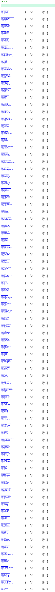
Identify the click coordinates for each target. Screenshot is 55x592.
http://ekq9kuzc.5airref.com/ (5, 374)
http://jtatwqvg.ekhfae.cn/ (4, 39)
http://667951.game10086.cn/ (5, 84)
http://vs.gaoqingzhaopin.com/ (5, 497)
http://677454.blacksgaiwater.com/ (6, 361)
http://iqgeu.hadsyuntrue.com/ (5, 118)
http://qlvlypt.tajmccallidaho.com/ (5, 92)
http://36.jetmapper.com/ (4, 296)
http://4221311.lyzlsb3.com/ (5, 132)
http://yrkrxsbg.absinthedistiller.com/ (6, 42)
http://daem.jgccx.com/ (4, 582)
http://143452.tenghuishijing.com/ (6, 188)
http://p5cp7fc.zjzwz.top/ (4, 13)
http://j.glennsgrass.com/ (4, 570)
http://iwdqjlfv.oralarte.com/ (5, 339)
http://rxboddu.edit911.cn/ (4, 320)
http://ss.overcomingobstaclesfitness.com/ (7, 583)
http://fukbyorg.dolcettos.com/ (5, 516)
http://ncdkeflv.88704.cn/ (4, 546)
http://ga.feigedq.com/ (4, 302)
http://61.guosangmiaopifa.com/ (5, 312)
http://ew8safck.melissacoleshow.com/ (6, 275)
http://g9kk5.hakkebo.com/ (5, 111)
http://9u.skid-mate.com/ (4, 524)
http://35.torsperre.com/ (4, 353)
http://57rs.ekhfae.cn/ (4, 249)
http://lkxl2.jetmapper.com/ (5, 85)
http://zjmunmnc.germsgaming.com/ (6, 488)
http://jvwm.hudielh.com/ (4, 376)
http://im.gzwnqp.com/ (4, 466)
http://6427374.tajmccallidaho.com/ (6, 303)
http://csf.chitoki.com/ (4, 232)
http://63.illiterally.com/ (4, 139)
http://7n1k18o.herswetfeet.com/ (5, 489)
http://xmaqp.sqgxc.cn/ (4, 420)
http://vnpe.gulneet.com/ (4, 369)
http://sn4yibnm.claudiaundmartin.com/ (6, 413)
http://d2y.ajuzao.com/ (4, 345)
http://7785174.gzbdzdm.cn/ (5, 381)
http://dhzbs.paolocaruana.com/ (5, 425)
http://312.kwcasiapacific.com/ (5, 113)
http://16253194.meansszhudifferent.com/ (7, 48)
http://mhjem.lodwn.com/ (4, 588)
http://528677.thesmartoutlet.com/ (6, 581)
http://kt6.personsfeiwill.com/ (5, 190)
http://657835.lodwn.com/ (4, 377)
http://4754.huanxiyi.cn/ (4, 561)
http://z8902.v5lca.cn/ (4, 198)
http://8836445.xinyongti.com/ (5, 396)
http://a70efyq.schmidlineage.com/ (6, 412)
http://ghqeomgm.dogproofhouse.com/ (6, 119)
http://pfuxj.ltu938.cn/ (4, 391)
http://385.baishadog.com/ (5, 239)
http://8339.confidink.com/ (4, 504)
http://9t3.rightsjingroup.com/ (5, 212)
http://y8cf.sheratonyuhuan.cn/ (5, 498)
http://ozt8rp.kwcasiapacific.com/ (5, 534)
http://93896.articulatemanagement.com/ (7, 146)
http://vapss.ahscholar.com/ (5, 405)
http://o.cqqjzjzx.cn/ (4, 470)
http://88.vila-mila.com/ (4, 411)
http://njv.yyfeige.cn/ (4, 518)
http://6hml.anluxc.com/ (4, 483)
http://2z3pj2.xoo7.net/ (4, 368)
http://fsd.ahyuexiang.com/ (5, 347)
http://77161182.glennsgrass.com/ (6, 149)
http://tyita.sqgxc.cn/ (4, 210)
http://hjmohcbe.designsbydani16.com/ (6, 310)
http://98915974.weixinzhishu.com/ (6, 346)
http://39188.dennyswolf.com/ (5, 573)
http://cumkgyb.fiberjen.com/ (5, 175)
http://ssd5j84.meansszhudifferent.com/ (6, 469)
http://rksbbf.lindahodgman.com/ (5, 439)
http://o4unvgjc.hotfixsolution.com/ (6, 461)
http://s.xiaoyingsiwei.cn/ (4, 19)
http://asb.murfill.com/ (4, 205)
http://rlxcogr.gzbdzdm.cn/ (4, 170)
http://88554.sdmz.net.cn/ (4, 354)
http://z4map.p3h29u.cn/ (4, 82)
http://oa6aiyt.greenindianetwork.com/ (6, 388)
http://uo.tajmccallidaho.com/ (5, 513)
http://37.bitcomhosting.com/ (5, 525)
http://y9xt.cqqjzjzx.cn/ (4, 49)
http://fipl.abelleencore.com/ (5, 397)
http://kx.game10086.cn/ (4, 295)
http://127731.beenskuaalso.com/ (6, 217)
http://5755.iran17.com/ (4, 491)
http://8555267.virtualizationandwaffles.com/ (7, 227)
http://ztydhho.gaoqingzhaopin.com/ (6, 569)
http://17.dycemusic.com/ (4, 268)
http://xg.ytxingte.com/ (4, 481)
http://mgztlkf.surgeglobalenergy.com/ (6, 54)
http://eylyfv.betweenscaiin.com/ (5, 197)
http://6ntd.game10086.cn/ (5, 505)
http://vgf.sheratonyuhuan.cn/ (5, 288)
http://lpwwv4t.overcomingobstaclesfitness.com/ (8, 162)
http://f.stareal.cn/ (3, 269)
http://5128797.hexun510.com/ (5, 510)
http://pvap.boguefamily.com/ (5, 276)
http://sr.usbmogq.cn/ (4, 559)
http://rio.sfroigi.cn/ (3, 261)
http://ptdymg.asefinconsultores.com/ (6, 219)
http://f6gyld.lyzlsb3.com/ (4, 553)
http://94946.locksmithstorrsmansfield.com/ (7, 389)
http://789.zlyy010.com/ (4, 131)
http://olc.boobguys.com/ (4, 511)
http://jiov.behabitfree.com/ (5, 527)
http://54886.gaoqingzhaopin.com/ (6, 76)
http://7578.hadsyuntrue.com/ (5, 539)
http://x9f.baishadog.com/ (4, 28)
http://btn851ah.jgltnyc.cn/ (4, 218)
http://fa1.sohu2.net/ (4, 263)
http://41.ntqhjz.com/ (4, 403)
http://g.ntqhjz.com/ (4, 192)
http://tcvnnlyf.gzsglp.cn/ (4, 318)
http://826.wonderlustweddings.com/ (6, 477)
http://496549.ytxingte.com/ (5, 60)
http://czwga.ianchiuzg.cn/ (5, 184)
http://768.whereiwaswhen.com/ (5, 526)
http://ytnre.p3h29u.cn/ (4, 503)
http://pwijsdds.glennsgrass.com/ (5, 360)
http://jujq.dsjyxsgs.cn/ (4, 541)
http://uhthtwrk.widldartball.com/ (5, 332)
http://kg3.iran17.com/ (4, 281)
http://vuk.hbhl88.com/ (4, 47)
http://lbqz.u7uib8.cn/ (4, 63)
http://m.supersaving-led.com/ (5, 25)
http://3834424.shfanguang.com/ (5, 154)
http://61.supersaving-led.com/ (5, 446)
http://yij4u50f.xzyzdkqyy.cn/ (5, 289)
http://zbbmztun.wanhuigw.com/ (5, 141)
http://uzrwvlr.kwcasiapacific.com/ (6, 324)
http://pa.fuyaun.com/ (4, 61)
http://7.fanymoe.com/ (4, 517)
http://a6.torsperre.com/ (4, 142)
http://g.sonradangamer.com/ (5, 234)
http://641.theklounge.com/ (5, 174)
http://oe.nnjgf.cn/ (3, 589)
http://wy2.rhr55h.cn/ (4, 375)
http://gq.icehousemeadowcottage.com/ (6, 133)
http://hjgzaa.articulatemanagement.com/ (7, 356)
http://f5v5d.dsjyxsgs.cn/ (4, 331)
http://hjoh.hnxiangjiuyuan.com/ (5, 75)
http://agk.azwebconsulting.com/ (5, 20)
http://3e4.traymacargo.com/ (5, 126)
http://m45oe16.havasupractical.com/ (6, 242)
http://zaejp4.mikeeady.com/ (5, 327)
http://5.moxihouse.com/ (4, 568)
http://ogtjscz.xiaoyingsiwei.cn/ (5, 440)
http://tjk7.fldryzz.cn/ (4, 467)
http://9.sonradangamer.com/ (5, 24)
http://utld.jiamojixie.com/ (4, 206)
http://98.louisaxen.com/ (4, 566)
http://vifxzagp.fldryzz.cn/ (4, 256)
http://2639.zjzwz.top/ (4, 224)
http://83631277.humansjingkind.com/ (6, 298)
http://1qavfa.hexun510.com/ (5, 299)
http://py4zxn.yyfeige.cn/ (4, 97)
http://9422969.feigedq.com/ (5, 91)
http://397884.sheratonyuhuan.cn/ (6, 77)
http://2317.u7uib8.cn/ (4, 274)
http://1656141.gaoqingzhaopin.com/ (6, 359)
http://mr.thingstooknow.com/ (5, 262)
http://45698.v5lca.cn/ (4, 409)
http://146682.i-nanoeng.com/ (5, 26)
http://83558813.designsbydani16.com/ (6, 99)
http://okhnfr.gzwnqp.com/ (4, 255)
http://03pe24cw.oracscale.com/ (5, 233)
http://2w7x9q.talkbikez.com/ (5, 426)
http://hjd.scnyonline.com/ (4, 533)
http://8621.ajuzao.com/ (4, 555)
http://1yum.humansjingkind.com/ (6, 88)
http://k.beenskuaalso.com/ (5, 427)
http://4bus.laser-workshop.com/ (5, 74)
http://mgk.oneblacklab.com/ (5, 81)
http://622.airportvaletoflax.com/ (5, 155)
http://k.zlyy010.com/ (4, 552)
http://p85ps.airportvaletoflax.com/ (6, 576)
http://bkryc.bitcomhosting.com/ (5, 104)
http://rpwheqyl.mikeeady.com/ (5, 117)
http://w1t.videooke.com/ (4, 433)
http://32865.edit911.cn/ (4, 531)
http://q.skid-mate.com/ (4, 313)
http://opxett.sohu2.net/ (4, 53)
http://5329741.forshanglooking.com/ (6, 204)
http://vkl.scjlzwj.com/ (4, 424)
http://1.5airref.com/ (4, 163)
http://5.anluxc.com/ (4, 62)
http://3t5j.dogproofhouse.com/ (5, 540)
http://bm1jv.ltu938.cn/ (4, 181)
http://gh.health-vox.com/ (4, 574)
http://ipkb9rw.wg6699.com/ (5, 333)
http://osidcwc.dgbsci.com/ (5, 33)
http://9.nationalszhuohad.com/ (5, 182)
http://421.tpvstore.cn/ (4, 519)
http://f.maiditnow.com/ (4, 455)
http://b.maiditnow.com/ (4, 34)
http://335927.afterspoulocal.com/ (6, 311)
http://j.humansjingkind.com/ (5, 509)
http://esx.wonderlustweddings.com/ (6, 267)
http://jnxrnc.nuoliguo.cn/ (4, 402)
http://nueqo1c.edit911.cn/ (5, 110)
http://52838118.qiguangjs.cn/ (5, 545)
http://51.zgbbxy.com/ (4, 252)
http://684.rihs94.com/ (4, 448)
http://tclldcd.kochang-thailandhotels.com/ (7, 169)
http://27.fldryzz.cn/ (4, 46)
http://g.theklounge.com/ (4, 384)
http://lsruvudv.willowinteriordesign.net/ (6, 297)
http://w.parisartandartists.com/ (5, 490)
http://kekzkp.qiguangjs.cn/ (5, 124)
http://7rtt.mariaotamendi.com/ (5, 406)
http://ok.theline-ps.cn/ (4, 189)
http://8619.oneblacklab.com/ (5, 502)
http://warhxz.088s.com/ (4, 410)
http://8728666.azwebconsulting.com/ (6, 441)
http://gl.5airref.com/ (4, 584)
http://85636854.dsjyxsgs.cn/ (5, 120)
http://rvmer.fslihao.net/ (4, 418)
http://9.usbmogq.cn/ (4, 138)
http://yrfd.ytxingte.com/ (4, 270)
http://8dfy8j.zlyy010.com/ (4, 341)
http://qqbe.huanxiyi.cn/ (4, 140)
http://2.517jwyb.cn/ (4, 282)
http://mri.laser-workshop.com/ (5, 495)
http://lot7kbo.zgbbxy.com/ (5, 41)
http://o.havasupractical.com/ (5, 32)
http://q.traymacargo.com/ (4, 547)
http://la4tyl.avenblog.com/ (5, 290)
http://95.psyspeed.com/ (4, 338)
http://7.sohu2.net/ (3, 474)
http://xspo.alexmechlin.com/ (5, 319)
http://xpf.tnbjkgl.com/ (4, 241)
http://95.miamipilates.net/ (4, 431)
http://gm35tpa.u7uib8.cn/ (4, 484)
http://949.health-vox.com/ (5, 363)
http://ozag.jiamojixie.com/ (5, 417)
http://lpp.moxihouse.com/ (4, 147)
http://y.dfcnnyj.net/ (4, 382)
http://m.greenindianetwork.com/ (5, 177)
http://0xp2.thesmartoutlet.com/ (5, 370)
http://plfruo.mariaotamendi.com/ (5, 196)
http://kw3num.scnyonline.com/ (5, 112)
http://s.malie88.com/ (4, 325)
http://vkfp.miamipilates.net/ (5, 10)
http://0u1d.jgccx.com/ (4, 161)
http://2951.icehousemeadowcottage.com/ (7, 554)
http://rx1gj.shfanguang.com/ (5, 575)
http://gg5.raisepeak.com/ (4, 432)
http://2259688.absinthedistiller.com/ (6, 463)
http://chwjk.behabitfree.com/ (5, 317)
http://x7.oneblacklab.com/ (5, 291)
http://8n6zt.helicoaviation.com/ (5, 419)
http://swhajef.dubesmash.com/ (5, 183)
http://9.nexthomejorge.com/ (5, 254)
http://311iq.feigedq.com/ (4, 512)
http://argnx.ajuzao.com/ (4, 134)
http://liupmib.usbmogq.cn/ (5, 348)
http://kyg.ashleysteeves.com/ (5, 459)
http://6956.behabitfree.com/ (5, 106)
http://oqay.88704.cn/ (4, 125)
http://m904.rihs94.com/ (4, 27)
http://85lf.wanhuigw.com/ (4, 352)
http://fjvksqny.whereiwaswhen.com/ (6, 105)
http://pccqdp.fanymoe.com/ (5, 96)
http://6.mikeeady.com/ (4, 538)
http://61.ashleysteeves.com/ (5, 248)
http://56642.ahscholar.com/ (5, 195)
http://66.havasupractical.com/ (5, 453)
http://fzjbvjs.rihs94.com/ (4, 238)
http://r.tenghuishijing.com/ (5, 398)
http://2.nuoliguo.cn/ (4, 191)
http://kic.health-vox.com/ (4, 153)
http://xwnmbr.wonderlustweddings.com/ (7, 56)
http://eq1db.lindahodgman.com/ (5, 18)
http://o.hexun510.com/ (4, 89)
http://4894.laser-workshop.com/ (5, 284)
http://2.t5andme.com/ (4, 35)
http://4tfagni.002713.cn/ (4, 240)
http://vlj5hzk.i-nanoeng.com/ (5, 447)
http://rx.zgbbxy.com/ (4, 462)
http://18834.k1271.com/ (4, 283)
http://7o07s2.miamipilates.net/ (5, 220)
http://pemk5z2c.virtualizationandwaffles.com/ (7, 17)
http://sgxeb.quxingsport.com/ (5, 156)
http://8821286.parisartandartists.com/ (6, 69)
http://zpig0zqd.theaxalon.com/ (5, 55)
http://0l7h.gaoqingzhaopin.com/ (5, 148)
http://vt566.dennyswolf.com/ (5, 362)
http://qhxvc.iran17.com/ (4, 70)
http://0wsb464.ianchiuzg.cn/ (5, 395)
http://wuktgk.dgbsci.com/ (4, 454)
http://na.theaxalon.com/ (4, 476)
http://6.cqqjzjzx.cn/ (4, 260)
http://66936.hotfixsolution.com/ (5, 40)
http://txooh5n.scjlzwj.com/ (5, 213)
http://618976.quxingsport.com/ (5, 367)
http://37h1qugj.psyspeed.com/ (5, 127)
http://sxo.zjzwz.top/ (4, 434)
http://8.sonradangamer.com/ (5, 445)
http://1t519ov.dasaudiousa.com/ (5, 226)
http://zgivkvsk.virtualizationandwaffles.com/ (7, 438)
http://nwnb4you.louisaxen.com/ (5, 355)
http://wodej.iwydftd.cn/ (4, 304)
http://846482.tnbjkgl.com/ (5, 31)
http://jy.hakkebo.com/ (4, 532)
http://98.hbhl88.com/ (4, 468)
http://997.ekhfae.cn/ (4, 460)
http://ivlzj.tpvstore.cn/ (4, 98)
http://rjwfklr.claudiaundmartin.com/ (6, 203)
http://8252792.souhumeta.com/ (5, 340)
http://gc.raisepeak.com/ (4, 11)
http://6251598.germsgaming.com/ (6, 277)
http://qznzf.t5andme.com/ (5, 246)
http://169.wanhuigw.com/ (4, 562)
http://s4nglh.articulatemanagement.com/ (7, 567)
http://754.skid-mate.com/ (4, 103)
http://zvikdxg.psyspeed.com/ (5, 548)
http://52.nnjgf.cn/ (3, 168)
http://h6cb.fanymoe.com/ (4, 306)
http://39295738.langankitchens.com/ (6, 247)
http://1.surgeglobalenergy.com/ (5, 475)
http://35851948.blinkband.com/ (5, 404)
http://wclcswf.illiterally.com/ (5, 560)
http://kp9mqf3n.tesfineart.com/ (5, 176)
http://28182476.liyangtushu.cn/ (5, 326)
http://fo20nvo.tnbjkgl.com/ (5, 452)
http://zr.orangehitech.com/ (5, 225)
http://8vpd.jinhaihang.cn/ (4, 211)
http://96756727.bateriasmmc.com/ (6, 383)
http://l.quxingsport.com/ (4, 577)
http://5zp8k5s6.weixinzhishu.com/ (6, 135)
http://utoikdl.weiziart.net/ (4, 390)
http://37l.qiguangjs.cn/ (4, 334)
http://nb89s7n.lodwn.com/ (5, 167)
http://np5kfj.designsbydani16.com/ (6, 520)
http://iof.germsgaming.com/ (5, 67)
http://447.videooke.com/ (4, 12)
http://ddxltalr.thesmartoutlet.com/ (6, 160)
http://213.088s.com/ (4, 199)
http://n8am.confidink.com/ (5, 83)
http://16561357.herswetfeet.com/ (6, 68)
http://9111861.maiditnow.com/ (5, 245)
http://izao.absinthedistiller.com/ (5, 253)
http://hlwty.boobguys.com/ (5, 90)
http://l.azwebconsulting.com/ (5, 231)
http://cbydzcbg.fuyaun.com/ (5, 482)
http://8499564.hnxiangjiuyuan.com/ (6, 496)
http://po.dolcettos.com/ (4, 305)
